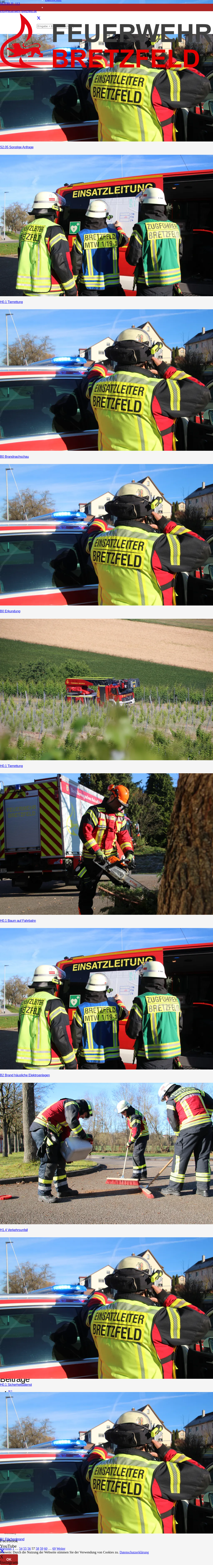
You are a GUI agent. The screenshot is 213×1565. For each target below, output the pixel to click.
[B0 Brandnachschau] (106, 449)
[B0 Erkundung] (106, 604)
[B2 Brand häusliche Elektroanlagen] (106, 1068)
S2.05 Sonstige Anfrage (16, 147)
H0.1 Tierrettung (11, 302)
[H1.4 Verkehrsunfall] (106, 1223)
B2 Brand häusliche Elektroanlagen (25, 1075)
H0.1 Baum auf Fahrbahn (18, 920)
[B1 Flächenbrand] (106, 1532)
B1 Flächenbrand (12, 1539)
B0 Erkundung (10, 611)
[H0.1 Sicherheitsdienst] (106, 1377)
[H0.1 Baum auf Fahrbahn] (106, 913)
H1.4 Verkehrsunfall (14, 1230)
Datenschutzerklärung (134, 1552)
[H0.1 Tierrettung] (106, 295)
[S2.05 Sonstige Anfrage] (106, 140)
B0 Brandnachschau (14, 456)
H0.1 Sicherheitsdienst (16, 1384)
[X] (2, 1551)
